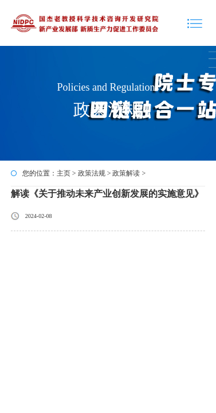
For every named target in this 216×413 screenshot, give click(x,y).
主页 (63, 173)
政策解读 (126, 173)
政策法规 (91, 173)
